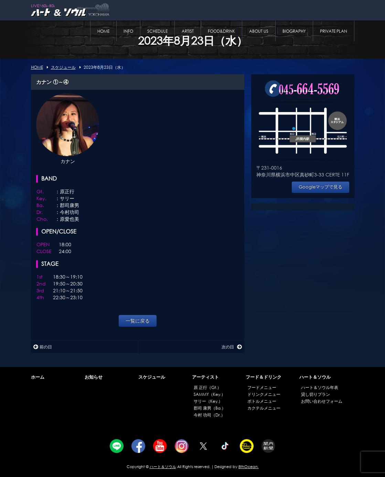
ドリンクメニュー (263, 394)
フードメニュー (261, 387)
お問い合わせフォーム (321, 401)
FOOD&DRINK (221, 31)
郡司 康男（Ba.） (210, 408)
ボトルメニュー (261, 401)
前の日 (42, 347)
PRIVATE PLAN (333, 31)
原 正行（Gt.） (207, 387)
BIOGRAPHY (294, 31)
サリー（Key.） (208, 401)
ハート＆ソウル (315, 377)
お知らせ (94, 377)
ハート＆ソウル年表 (319, 387)
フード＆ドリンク (263, 377)
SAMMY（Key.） (209, 394)
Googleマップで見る (320, 187)
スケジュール (151, 377)
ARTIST (188, 31)
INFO (128, 31)
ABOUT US (258, 31)
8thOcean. (248, 466)
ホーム (37, 377)
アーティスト (205, 377)
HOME (103, 31)
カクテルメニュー (263, 408)
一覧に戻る (138, 320)
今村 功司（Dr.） (209, 415)
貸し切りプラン (315, 394)
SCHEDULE (157, 31)
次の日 (232, 347)
